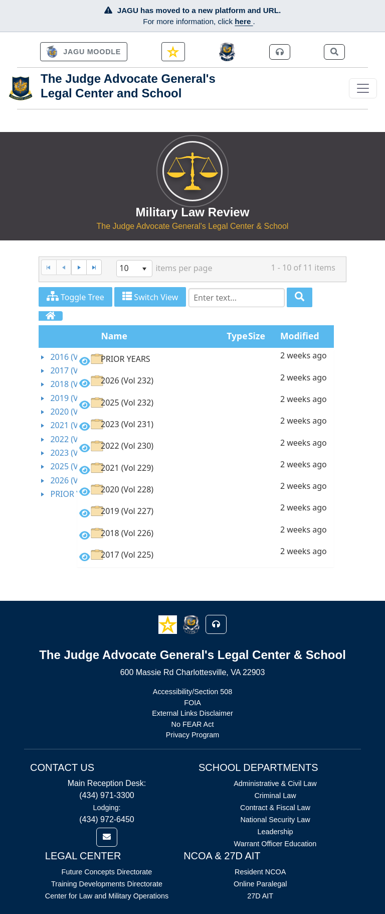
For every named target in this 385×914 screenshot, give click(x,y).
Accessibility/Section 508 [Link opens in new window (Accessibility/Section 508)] (192, 692)
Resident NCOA (260, 872)
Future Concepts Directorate (107, 872)
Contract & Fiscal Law (275, 808)
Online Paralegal (260, 884)
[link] (83, 51)
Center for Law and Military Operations (106, 896)
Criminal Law (275, 796)
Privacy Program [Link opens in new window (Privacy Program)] (192, 735)
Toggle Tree (75, 297)
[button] (168, 623)
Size (256, 336)
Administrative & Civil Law (275, 783)
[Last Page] (94, 267)
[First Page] (48, 267)
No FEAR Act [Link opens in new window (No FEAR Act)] (192, 724)
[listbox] (134, 268)
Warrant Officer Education (275, 844)
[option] (205, 360)
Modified (299, 336)
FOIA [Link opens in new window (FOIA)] (192, 703)
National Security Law (275, 820)
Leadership (275, 832)
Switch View (150, 297)
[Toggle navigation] (363, 88)
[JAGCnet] (227, 52)
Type (237, 336)
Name (114, 336)
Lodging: (106, 808)
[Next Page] (78, 267)
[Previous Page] (64, 267)
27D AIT (260, 896)
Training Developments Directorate (106, 884)
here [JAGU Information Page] (244, 21)
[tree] (58, 425)
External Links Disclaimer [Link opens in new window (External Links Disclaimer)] (192, 713)
